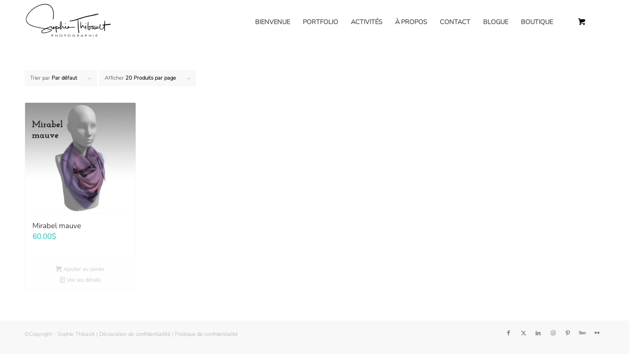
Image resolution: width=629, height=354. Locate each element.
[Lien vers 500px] (582, 333)
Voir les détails (80, 280)
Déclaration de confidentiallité (135, 334)
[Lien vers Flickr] (597, 333)
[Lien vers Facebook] (508, 333)
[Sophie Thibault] (68, 22)
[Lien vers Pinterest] (567, 333)
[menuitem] (272, 22)
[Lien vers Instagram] (552, 333)
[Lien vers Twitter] (523, 333)
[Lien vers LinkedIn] (538, 333)
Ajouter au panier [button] (80, 269)
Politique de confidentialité (206, 334)
